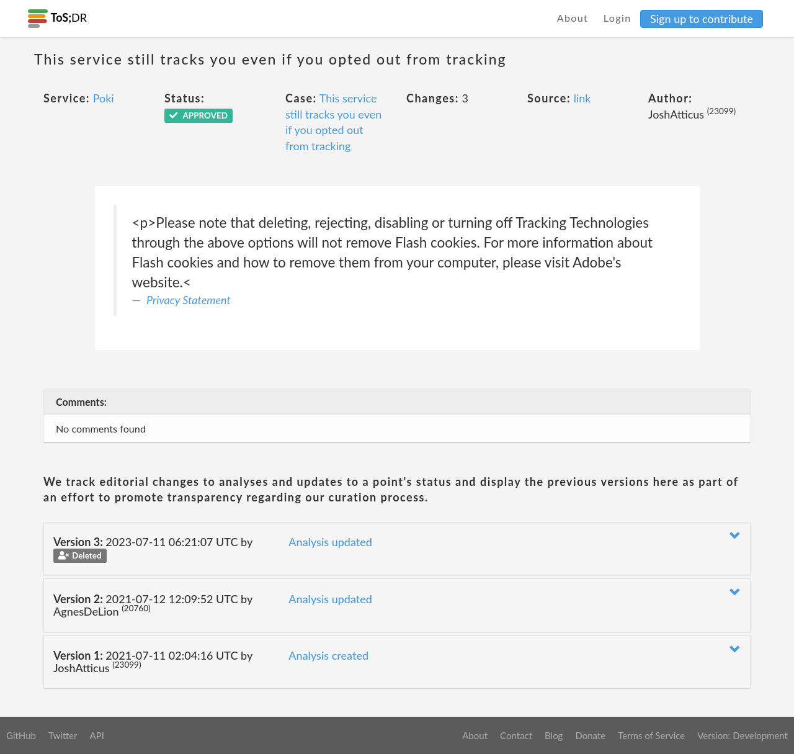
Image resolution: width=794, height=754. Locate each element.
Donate (590, 735)
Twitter (63, 735)
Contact (516, 735)
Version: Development (742, 735)
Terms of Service (651, 735)
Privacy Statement (188, 300)
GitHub (21, 735)
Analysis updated (330, 542)
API (96, 735)
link (582, 98)
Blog (554, 735)
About (573, 18)
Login (617, 18)
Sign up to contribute (701, 18)
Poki (103, 98)
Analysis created (328, 655)
